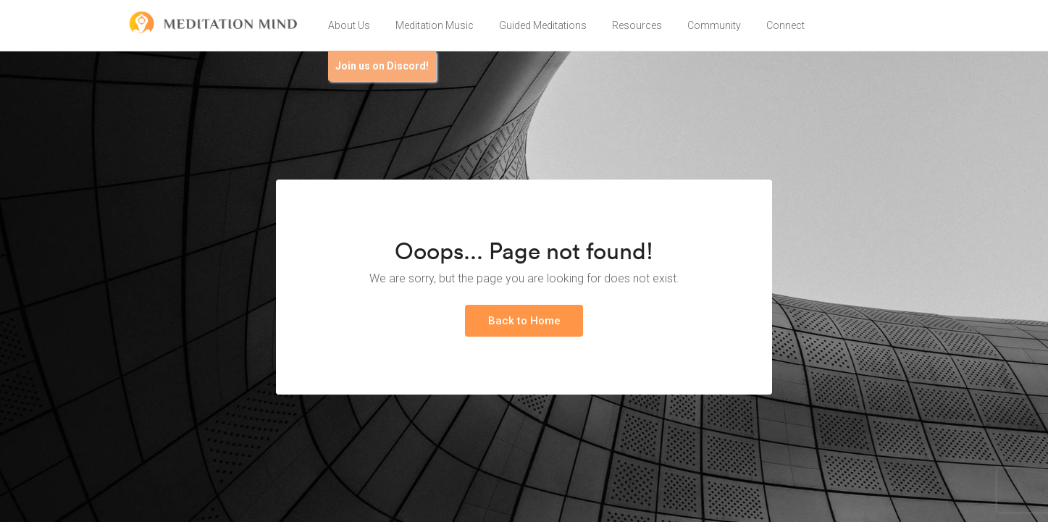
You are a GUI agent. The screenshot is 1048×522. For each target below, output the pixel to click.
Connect (785, 25)
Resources (637, 25)
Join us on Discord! (382, 66)
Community (714, 25)
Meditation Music (434, 25)
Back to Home (524, 320)
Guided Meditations (543, 25)
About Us (349, 25)
